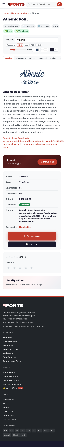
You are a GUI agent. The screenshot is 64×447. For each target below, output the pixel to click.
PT (39, 430)
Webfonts (8, 353)
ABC (20, 45)
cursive (40, 100)
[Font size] (18, 50)
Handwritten (25, 227)
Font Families (9, 357)
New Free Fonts (11, 341)
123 (32, 45)
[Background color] (45, 49)
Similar (53, 58)
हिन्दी (23, 435)
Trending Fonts (10, 349)
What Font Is (9, 372)
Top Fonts (8, 345)
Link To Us (8, 411)
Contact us (8, 399)
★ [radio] (8, 268)
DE (11, 430)
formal (26, 132)
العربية (7, 435)
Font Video (8, 415)
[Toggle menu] (4, 4)
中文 (45, 430)
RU (52, 430)
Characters (21, 58)
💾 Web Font (32, 244)
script (48, 96)
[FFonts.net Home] (16, 4)
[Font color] (37, 49)
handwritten (9, 107)
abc (26, 45)
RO (22, 430)
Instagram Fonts (11, 380)
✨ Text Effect (13, 388)
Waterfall (43, 58)
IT (34, 430)
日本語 (15, 435)
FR (29, 430)
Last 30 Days (9, 419)
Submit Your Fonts (12, 361)
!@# (39, 45)
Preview (8, 58)
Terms (6, 407)
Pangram (11, 45)
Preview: (10, 40)
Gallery (32, 58)
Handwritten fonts (20, 13)
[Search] (44, 4)
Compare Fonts (10, 376)
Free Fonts (8, 337)
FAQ (5, 403)
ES (17, 430)
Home (6, 13)
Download (47, 162)
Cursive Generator (12, 384)
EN (5, 430)
